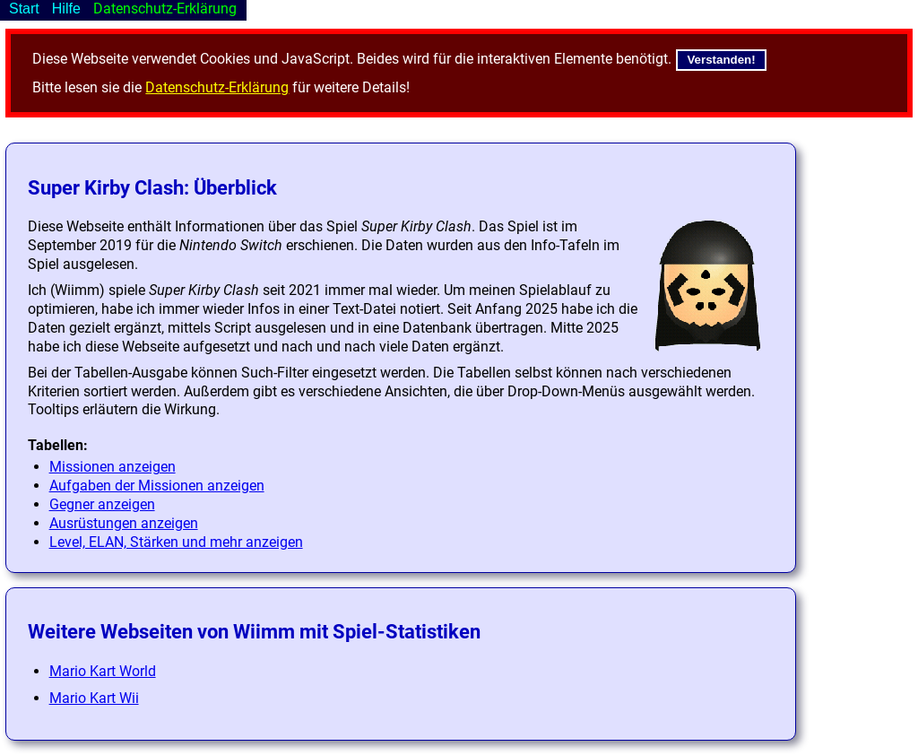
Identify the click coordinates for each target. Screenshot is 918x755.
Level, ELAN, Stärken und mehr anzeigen (176, 542)
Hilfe (66, 8)
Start (24, 8)
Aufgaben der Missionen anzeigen (156, 485)
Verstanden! (721, 59)
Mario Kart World (102, 671)
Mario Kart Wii (94, 698)
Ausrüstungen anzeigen (123, 523)
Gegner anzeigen (102, 504)
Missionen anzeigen (112, 466)
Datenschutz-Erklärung (217, 87)
